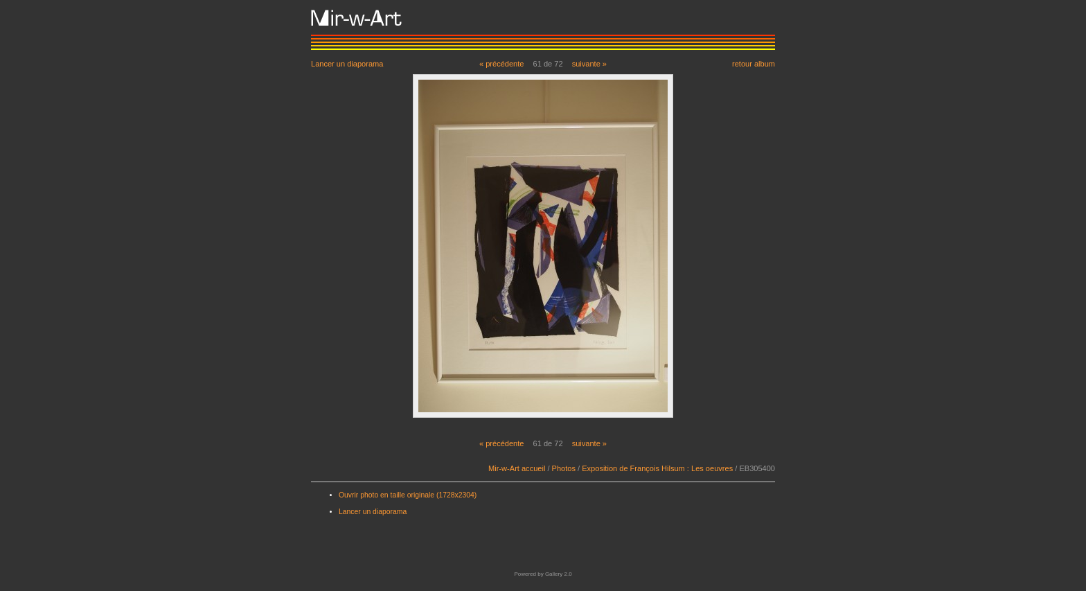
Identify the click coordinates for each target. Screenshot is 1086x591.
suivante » (589, 64)
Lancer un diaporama (347, 63)
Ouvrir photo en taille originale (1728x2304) (408, 495)
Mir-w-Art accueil (516, 468)
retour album (753, 63)
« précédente (501, 64)
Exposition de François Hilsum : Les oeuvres (657, 468)
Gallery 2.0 (558, 574)
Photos (564, 468)
